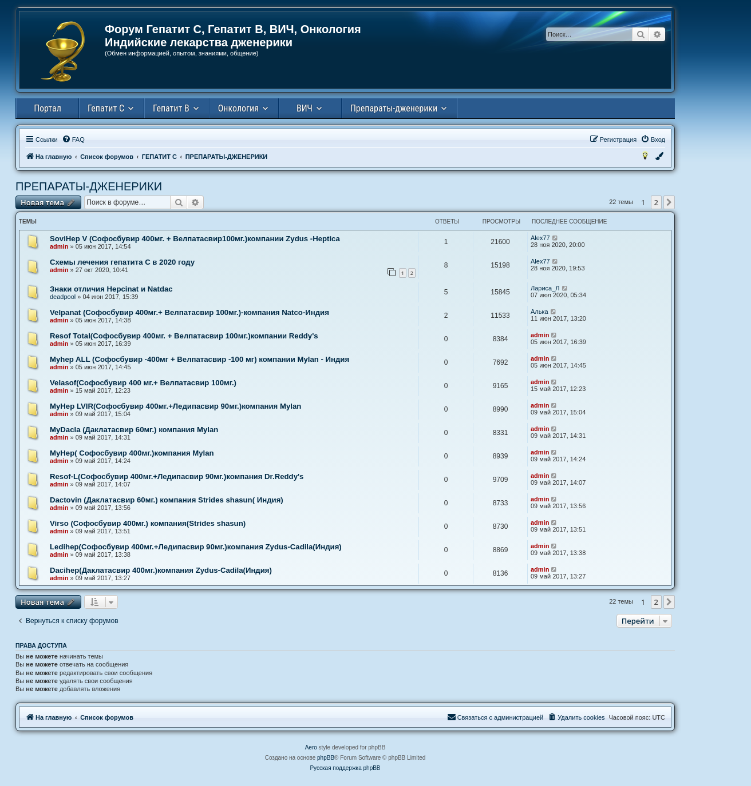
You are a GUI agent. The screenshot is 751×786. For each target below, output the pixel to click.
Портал (47, 108)
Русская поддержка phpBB (345, 768)
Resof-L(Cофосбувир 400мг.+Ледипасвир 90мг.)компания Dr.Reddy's (176, 476)
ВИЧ (305, 108)
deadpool (63, 296)
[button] (669, 202)
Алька (539, 311)
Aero (311, 747)
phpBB (325, 758)
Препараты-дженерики (393, 108)
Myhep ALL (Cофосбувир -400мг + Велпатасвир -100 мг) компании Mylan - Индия (199, 359)
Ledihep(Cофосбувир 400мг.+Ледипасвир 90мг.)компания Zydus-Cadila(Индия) (196, 546)
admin (59, 246)
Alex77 (540, 237)
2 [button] (656, 202)
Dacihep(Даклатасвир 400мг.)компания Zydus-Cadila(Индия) (161, 570)
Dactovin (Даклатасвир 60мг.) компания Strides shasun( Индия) (166, 500)
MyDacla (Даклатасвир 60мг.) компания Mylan (134, 429)
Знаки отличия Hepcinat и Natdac (111, 289)
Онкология (238, 108)
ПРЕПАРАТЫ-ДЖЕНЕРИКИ (88, 186)
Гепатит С (106, 108)
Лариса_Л (545, 288)
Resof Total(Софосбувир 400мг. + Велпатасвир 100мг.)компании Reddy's (184, 336)
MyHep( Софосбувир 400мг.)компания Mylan (132, 453)
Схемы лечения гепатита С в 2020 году (122, 262)
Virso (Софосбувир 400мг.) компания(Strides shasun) (148, 523)
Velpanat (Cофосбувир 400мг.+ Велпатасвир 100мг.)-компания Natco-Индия (189, 312)
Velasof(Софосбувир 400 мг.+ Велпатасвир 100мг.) (143, 382)
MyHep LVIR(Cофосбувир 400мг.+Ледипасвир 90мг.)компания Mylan (175, 406)
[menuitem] (73, 139)
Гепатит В (171, 108)
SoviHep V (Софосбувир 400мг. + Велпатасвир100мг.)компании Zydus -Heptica (195, 238)
